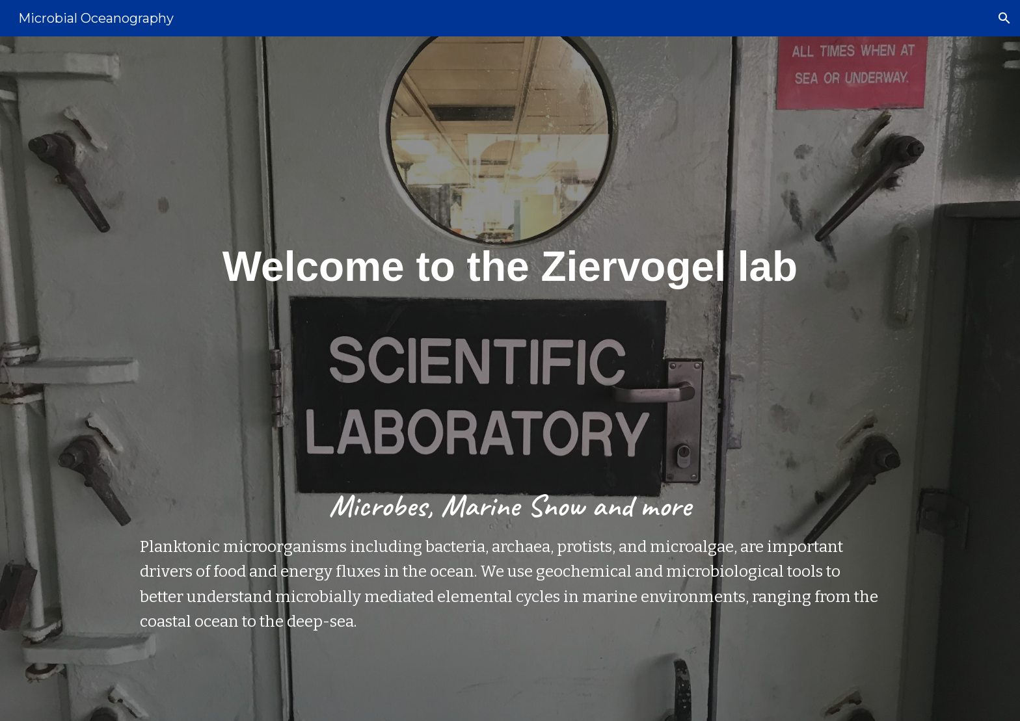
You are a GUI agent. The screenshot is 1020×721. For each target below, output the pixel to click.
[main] (510, 379)
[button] (1004, 18)
